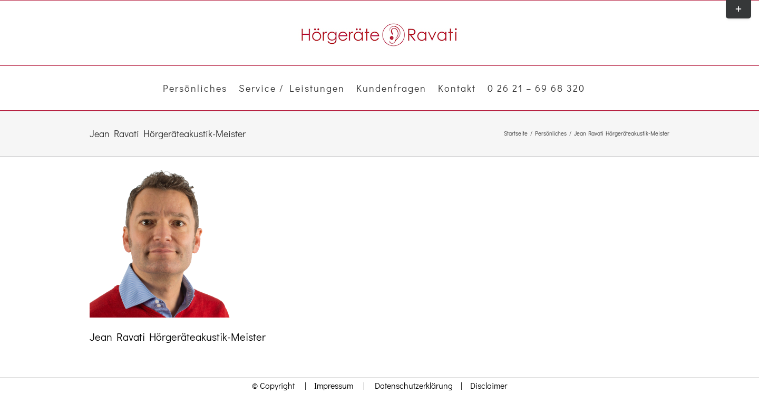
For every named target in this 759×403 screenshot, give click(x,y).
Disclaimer (488, 385)
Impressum (330, 385)
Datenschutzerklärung (414, 385)
